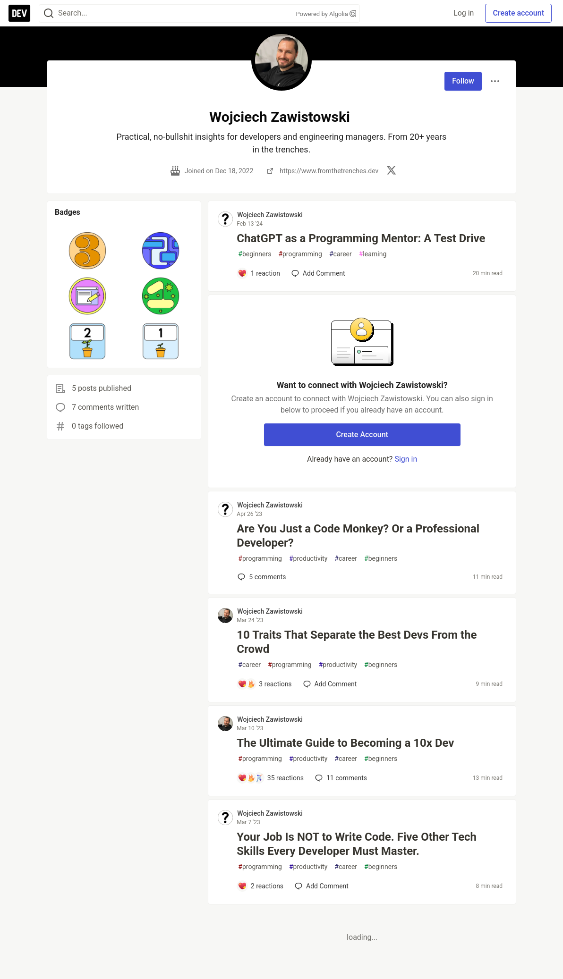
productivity (308, 559)
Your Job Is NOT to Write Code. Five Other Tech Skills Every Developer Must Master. (357, 844)
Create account (518, 12)
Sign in (405, 459)
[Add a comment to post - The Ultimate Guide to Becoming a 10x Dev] (270, 777)
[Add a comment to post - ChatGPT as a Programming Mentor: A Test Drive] (259, 273)
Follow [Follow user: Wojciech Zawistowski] (463, 80)
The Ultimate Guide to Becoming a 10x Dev (345, 743)
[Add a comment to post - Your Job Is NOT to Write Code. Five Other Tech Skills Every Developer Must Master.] (260, 886)
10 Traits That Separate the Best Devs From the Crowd (357, 642)
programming (300, 254)
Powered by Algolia (326, 13)
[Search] (48, 13)
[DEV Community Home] (19, 13)
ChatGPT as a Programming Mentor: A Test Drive (361, 238)
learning (373, 254)
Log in (463, 12)
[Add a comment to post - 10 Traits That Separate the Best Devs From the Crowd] (264, 683)
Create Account (362, 434)
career (340, 254)
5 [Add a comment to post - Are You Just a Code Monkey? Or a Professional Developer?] (261, 576)
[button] (87, 251)
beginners (254, 254)
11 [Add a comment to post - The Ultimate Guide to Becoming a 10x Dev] (340, 778)
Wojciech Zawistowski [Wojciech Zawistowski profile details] (270, 215)
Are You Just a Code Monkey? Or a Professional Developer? (358, 535)
